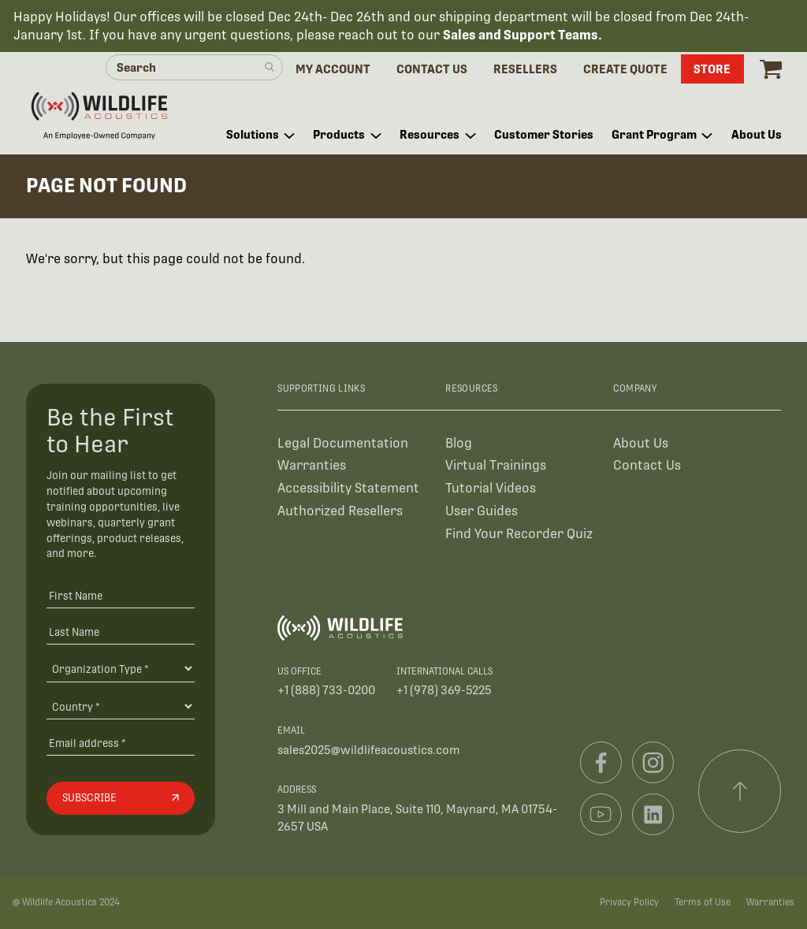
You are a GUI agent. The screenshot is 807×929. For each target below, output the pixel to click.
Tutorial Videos (490, 488)
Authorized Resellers (340, 511)
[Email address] (120, 743)
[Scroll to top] (740, 791)
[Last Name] (120, 632)
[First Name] (120, 596)
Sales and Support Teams (520, 35)
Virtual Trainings (495, 465)
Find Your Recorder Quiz (519, 533)
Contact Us (647, 465)
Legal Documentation (342, 443)
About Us (640, 443)
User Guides (481, 511)
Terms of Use (703, 902)
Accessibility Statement (348, 488)
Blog (458, 443)
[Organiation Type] (120, 668)
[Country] (120, 706)
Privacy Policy (629, 902)
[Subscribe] (120, 798)
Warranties (311, 465)
